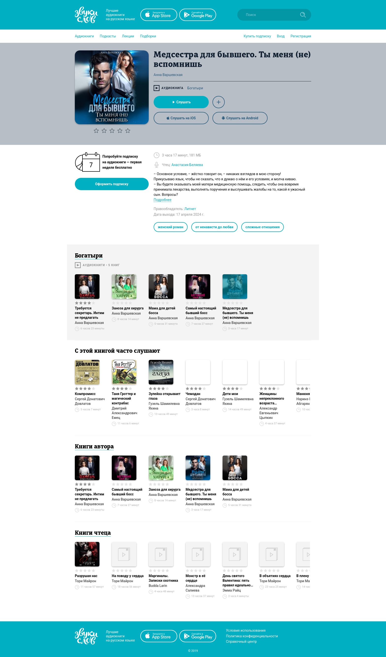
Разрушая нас (86, 576)
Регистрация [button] (300, 36)
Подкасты (108, 36)
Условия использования (246, 630)
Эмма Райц (232, 590)
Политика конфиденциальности (252, 636)
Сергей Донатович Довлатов (90, 401)
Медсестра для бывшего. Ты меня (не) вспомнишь (238, 313)
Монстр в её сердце (195, 578)
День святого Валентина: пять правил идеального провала (238, 581)
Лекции (128, 36)
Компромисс (85, 394)
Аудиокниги (84, 36)
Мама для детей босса (162, 310)
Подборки (148, 36)
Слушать (181, 102)
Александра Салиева (195, 588)
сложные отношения (262, 227)
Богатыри (195, 88)
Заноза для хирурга (128, 308)
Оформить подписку (112, 184)
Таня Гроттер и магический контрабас (124, 398)
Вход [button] (281, 36)
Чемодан (193, 394)
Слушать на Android (240, 118)
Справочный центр (241, 641)
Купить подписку (257, 36)
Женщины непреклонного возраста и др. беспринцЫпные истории (275, 399)
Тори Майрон (85, 581)
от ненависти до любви (214, 227)
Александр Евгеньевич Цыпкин (268, 413)
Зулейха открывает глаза (164, 396)
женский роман (170, 227)
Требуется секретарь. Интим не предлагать (89, 313)
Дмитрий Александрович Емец (124, 413)
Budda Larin (158, 586)
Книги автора (94, 447)
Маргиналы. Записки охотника (163, 578)
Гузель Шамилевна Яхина (164, 406)
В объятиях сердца (274, 576)
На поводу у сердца (128, 576)
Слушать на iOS (181, 118)
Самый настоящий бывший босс (201, 310)
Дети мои (230, 394)
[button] (84, 36)
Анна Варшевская (89, 323)
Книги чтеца (93, 533)
